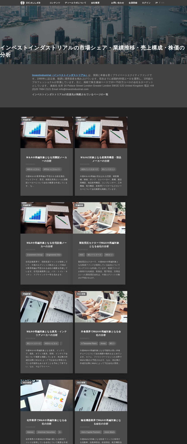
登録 (142, 407)
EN (163, 3)
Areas (147, 256)
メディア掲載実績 (102, 418)
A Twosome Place (133, 256)
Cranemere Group (133, 169)
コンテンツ (54, 3)
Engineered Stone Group (155, 169)
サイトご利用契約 (124, 407)
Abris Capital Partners (85, 347)
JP (156, 3)
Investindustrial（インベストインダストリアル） (60, 75)
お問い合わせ (117, 3)
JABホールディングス (152, 347)
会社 (96, 407)
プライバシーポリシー (127, 412)
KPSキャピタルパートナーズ (55, 169)
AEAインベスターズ (84, 169)
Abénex (30, 347)
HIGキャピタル (33, 169)
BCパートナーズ (41, 256)
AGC (29, 256)
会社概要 (95, 3)
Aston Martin (104, 347)
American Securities (45, 347)
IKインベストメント (105, 169)
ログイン (146, 3)
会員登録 (133, 3)
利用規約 (121, 418)
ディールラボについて (75, 3)
